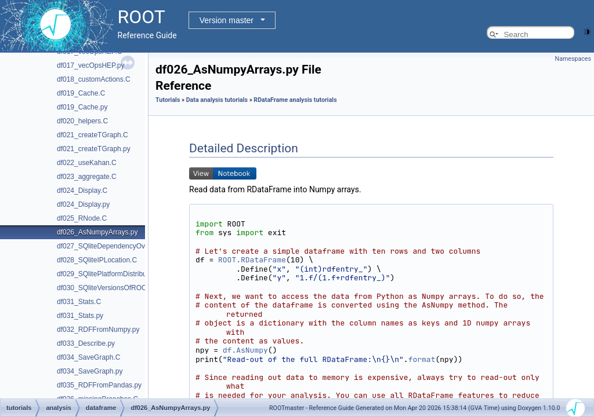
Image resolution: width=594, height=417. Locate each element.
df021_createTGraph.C (92, 135)
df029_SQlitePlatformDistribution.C (111, 274)
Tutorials (167, 100)
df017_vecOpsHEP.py (91, 65)
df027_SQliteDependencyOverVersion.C (119, 246)
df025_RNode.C (82, 218)
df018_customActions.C (94, 79)
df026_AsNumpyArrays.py (97, 232)
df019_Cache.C (81, 93)
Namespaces (573, 59)
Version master (226, 20)
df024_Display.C (82, 190)
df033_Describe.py (86, 343)
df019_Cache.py (82, 107)
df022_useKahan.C (87, 163)
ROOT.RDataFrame (252, 260)
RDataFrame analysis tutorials (294, 100)
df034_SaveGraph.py (89, 371)
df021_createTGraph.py (94, 149)
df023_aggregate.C (87, 177)
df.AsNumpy (245, 350)
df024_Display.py (83, 204)
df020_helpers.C (82, 121)
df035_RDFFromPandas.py (99, 385)
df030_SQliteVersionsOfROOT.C (107, 288)
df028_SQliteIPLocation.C (97, 260)
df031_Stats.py (80, 316)
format (422, 359)
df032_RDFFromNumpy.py (98, 329)
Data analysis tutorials (217, 100)
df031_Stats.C (79, 302)
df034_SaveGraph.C (88, 357)
